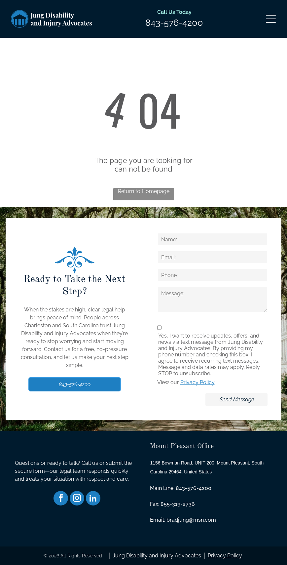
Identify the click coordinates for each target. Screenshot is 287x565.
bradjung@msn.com (191, 520)
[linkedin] (93, 499)
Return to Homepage (143, 191)
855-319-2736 (178, 504)
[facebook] (61, 499)
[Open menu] (271, 19)
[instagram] (77, 499)
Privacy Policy (197, 382)
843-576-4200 (174, 23)
